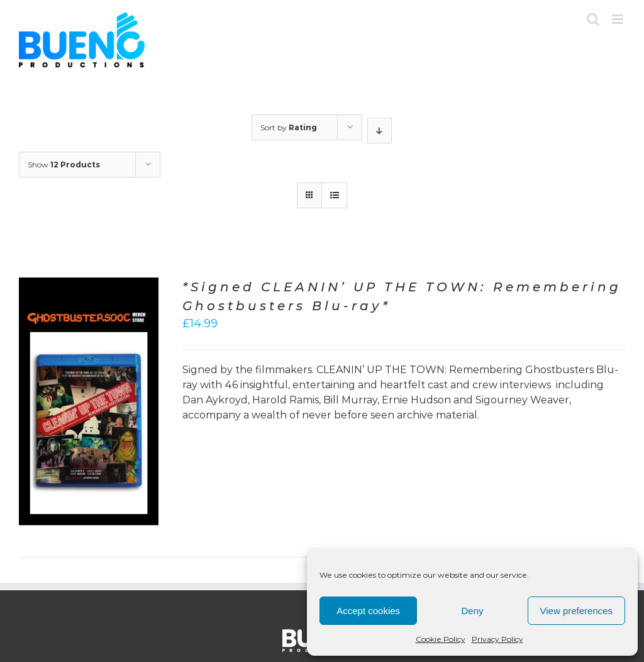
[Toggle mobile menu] (618, 19)
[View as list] (334, 195)
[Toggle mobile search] (593, 19)
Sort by (288, 127)
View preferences (576, 610)
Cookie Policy (440, 639)
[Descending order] (379, 130)
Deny (472, 610)
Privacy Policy (497, 639)
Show (64, 164)
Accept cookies (368, 610)
